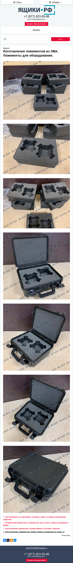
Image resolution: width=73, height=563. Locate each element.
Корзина (55, 2)
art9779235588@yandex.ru (36, 548)
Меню (19, 2)
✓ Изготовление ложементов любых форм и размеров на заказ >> (34, 532)
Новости (6, 48)
